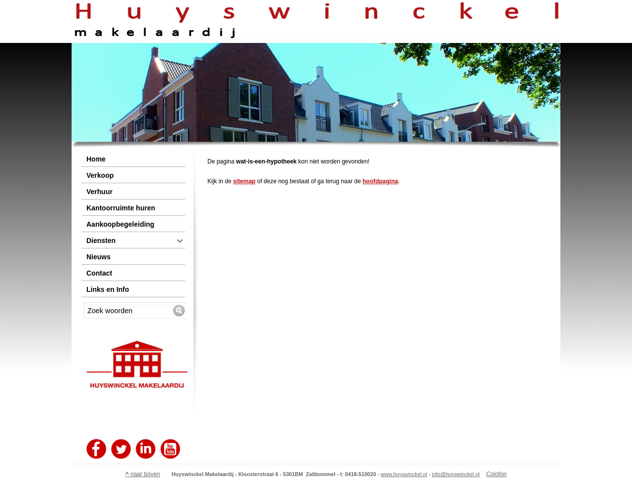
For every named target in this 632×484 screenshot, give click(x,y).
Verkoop (100, 175)
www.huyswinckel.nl (404, 474)
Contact (99, 273)
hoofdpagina (380, 181)
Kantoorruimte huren (120, 208)
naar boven (142, 474)
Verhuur (99, 192)
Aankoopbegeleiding (120, 224)
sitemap (244, 181)
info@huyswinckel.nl (456, 474)
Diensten (101, 240)
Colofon (496, 474)
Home (96, 159)
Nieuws (98, 257)
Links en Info (107, 289)
